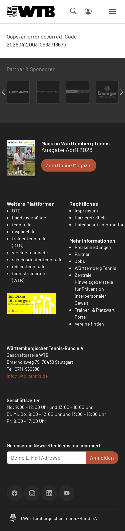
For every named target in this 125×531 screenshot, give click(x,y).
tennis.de (21, 224)
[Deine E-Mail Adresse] (46, 457)
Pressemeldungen (93, 247)
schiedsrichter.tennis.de (37, 259)
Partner (82, 254)
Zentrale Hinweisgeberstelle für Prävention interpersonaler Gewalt (94, 289)
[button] (13, 517)
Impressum (86, 210)
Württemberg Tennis (95, 268)
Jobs (80, 261)
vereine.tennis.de (30, 252)
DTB (16, 210)
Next (121, 92)
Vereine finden (89, 324)
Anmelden (102, 457)
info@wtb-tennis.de (27, 376)
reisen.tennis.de (28, 266)
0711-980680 (27, 369)
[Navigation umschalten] (112, 11)
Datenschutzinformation (100, 224)
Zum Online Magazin (69, 165)
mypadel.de (23, 231)
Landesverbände (29, 217)
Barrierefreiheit (90, 217)
